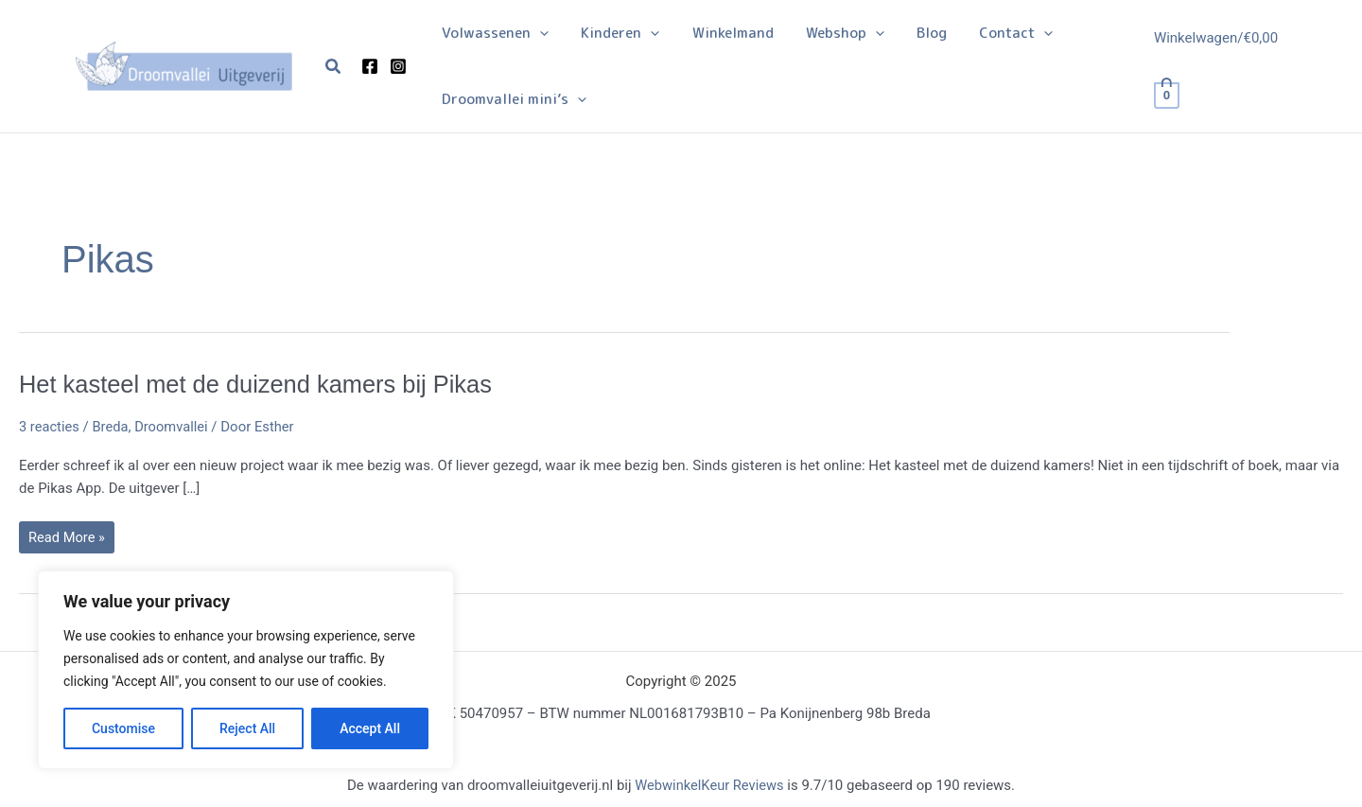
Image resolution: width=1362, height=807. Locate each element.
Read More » (67, 541)
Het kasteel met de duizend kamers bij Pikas (261, 384)
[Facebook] (369, 66)
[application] (538, 33)
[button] (333, 67)
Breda (112, 426)
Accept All (370, 728)
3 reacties (49, 426)
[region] (246, 669)
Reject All (247, 728)
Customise (123, 728)
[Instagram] (398, 66)
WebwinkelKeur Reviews (709, 786)
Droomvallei (174, 426)
